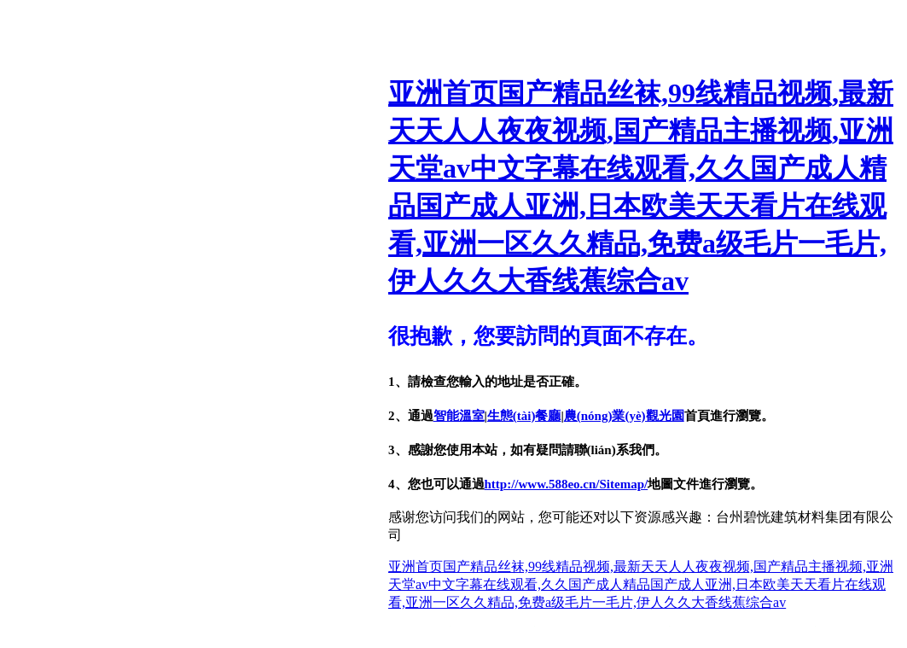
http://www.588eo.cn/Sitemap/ (566, 484)
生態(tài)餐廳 (524, 416)
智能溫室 (459, 416)
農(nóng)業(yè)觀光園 (624, 416)
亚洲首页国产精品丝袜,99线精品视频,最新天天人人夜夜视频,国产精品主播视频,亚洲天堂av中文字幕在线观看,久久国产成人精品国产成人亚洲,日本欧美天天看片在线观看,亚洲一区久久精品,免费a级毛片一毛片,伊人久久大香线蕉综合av (640, 584)
